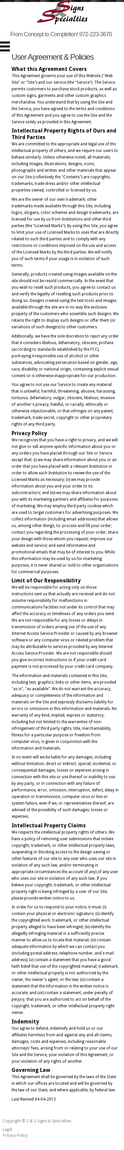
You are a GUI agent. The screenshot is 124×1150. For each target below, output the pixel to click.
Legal (7, 1129)
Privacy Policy (15, 1135)
